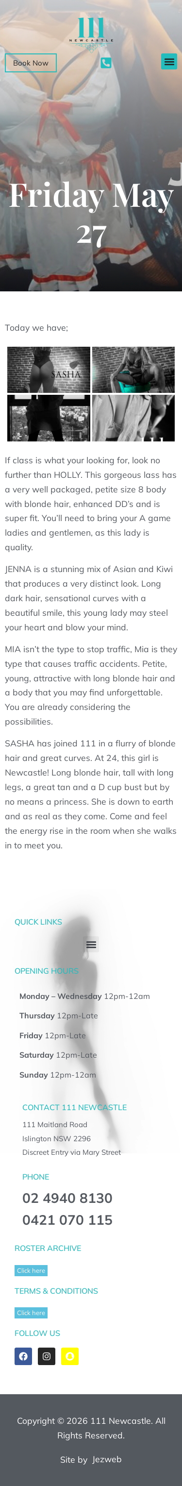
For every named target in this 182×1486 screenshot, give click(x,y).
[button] (169, 61)
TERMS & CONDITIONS (56, 1291)
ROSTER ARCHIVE (48, 1248)
